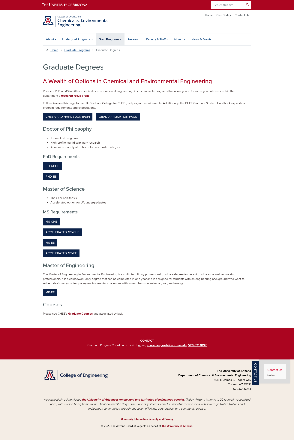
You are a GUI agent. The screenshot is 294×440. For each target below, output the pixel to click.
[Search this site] (227, 5)
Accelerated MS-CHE (63, 232)
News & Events (201, 39)
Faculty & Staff (156, 39)
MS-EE (50, 243)
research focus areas (75, 96)
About (50, 39)
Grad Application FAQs (118, 117)
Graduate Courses (80, 314)
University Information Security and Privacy (147, 419)
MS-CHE (51, 222)
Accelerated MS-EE (61, 253)
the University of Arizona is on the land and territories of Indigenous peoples (133, 400)
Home (209, 15)
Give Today (223, 15)
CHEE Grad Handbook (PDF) (68, 117)
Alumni (178, 39)
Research (134, 39)
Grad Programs (109, 39)
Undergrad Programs (76, 39)
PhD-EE (51, 177)
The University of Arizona (177, 426)
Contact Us (242, 15)
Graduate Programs (77, 50)
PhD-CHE (52, 166)
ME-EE (50, 292)
